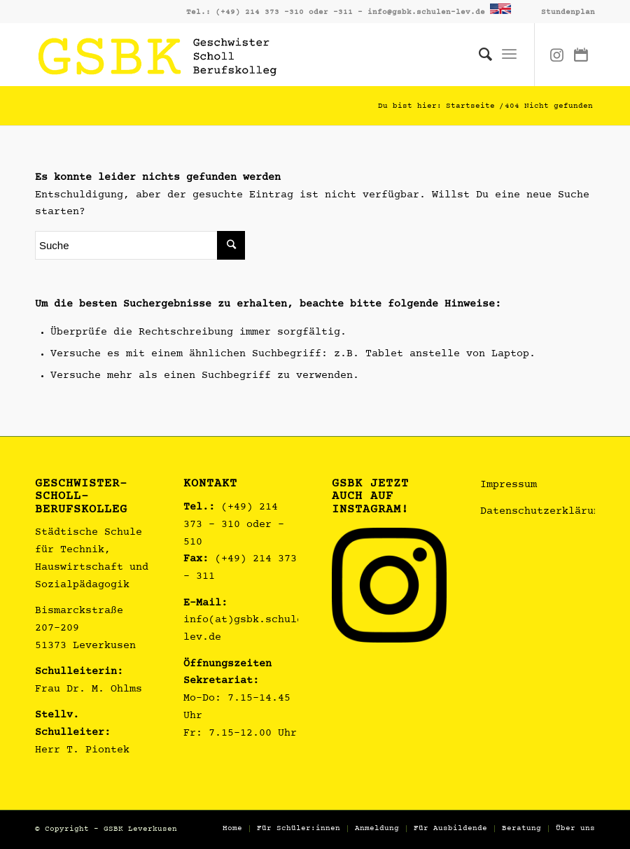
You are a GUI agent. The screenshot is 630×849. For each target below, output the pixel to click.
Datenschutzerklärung (543, 512)
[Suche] (478, 54)
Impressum (508, 485)
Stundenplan (568, 12)
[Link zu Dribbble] (581, 54)
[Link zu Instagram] (556, 54)
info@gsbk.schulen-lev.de (426, 12)
